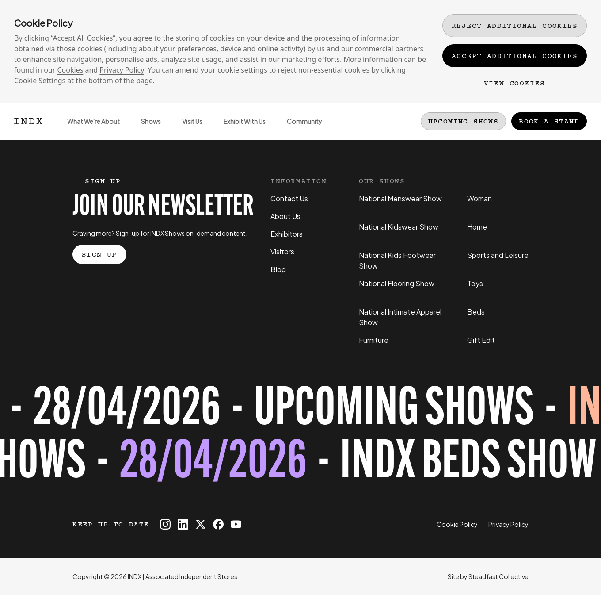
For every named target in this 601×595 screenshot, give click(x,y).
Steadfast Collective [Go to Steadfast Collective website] (498, 576)
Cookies (70, 70)
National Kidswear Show (398, 226)
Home (477, 226)
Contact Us (289, 198)
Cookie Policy (457, 524)
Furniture (373, 340)
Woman (479, 198)
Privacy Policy (121, 70)
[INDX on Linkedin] (183, 524)
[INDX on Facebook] (218, 524)
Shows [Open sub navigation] (145, 128)
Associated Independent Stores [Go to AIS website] (191, 576)
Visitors (282, 251)
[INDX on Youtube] (236, 524)
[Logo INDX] (28, 121)
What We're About (88, 128)
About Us (285, 216)
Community (299, 128)
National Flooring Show (396, 283)
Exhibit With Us (239, 128)
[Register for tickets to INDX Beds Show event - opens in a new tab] (300, 437)
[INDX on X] (200, 524)
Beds (476, 311)
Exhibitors (286, 233)
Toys (475, 283)
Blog (278, 269)
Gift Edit (481, 340)
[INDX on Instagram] (165, 524)
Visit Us (186, 128)
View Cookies (514, 83)
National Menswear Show (400, 198)
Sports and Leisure (498, 255)
